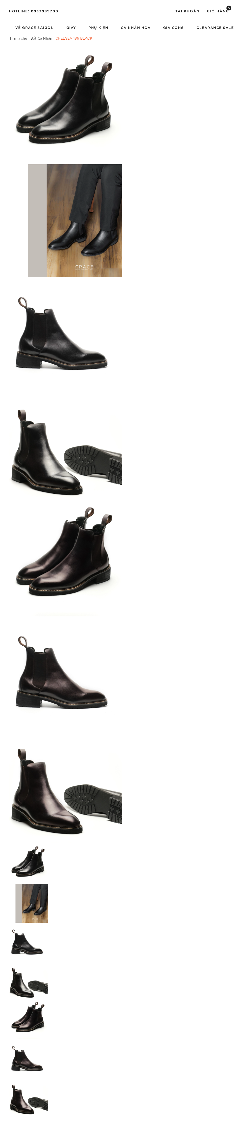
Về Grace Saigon (34, 27)
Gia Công (173, 27)
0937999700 (44, 11)
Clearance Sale (215, 27)
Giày (71, 27)
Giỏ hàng (219, 10)
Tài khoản (187, 11)
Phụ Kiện (98, 27)
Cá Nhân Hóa (136, 27)
